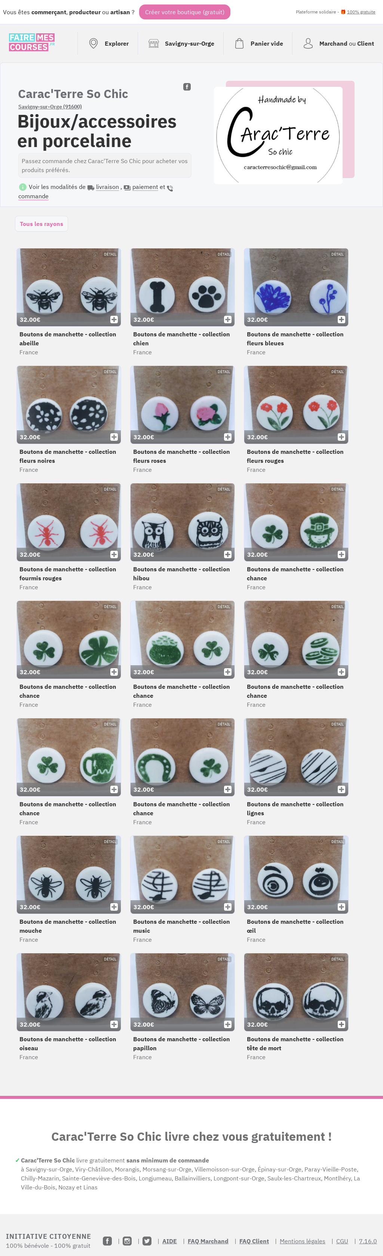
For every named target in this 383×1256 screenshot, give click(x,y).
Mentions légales (302, 1241)
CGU (342, 1241)
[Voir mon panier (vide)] (257, 43)
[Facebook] (107, 1241)
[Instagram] (127, 1241)
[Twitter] (147, 1241)
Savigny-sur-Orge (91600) (50, 106)
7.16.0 (368, 1241)
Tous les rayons (41, 223)
